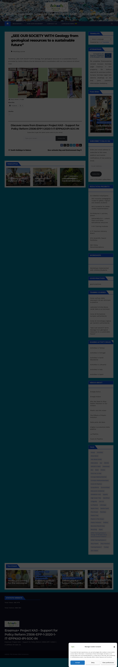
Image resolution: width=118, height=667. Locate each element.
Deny (92, 662)
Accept (77, 662)
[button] (114, 647)
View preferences (108, 662)
